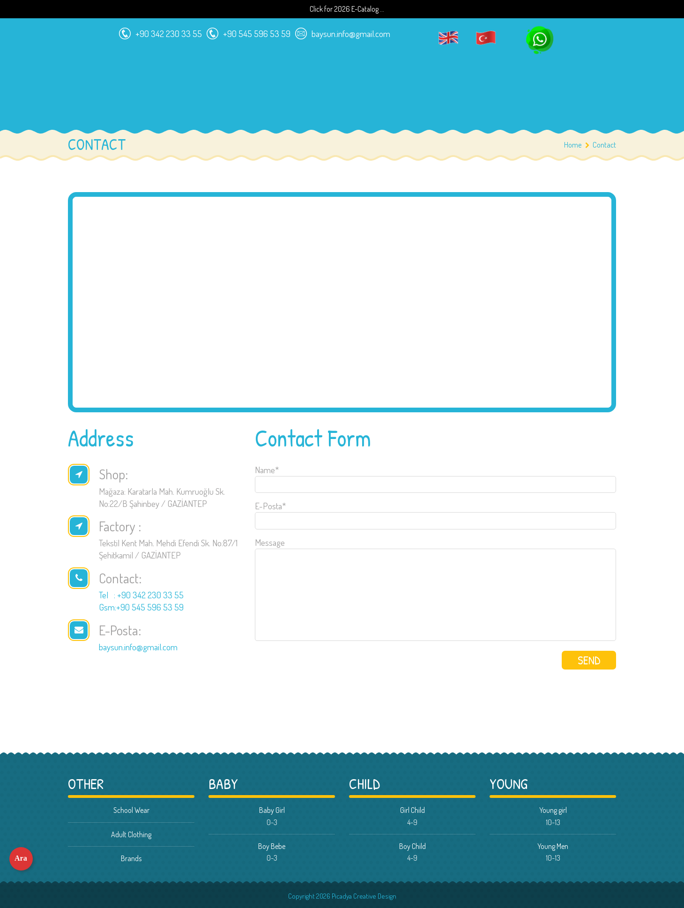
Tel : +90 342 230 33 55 (141, 595)
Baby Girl (272, 810)
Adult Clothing (131, 834)
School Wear (131, 810)
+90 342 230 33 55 (158, 31)
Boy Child (412, 846)
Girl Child (412, 810)
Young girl (553, 810)
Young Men (552, 846)
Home (573, 144)
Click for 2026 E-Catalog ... (347, 9)
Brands (131, 858)
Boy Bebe (271, 846)
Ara (21, 858)
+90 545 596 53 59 (246, 31)
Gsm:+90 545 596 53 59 (141, 607)
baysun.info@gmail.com (340, 31)
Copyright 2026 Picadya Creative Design (342, 896)
